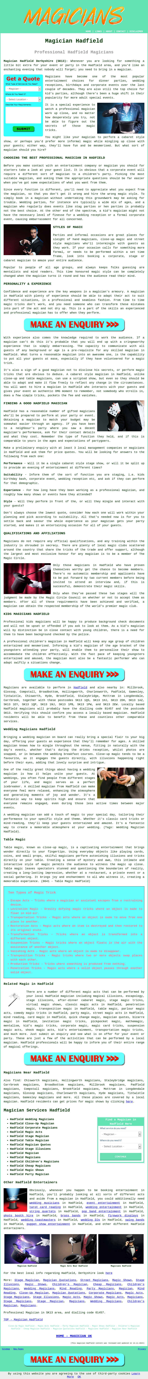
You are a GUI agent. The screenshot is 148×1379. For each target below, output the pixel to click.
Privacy (142, 1349)
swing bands (134, 1219)
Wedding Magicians (39, 1288)
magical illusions (107, 996)
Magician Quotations (59, 1280)
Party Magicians (100, 1288)
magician (120, 712)
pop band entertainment (101, 1211)
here (129, 1101)
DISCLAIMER (136, 31)
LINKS (98, 31)
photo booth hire (18, 1215)
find (16, 1080)
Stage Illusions (46, 1297)
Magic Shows (122, 1280)
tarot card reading (45, 1207)
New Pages (18, 1349)
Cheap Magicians (107, 1284)
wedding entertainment (104, 1207)
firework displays (123, 1215)
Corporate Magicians (105, 1292)
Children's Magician (69, 1284)
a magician (64, 1198)
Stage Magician (26, 1280)
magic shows (94, 1101)
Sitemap (6, 1349)
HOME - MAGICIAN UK (74, 1336)
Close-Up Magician (34, 1292)
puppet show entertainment (48, 1224)
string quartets (42, 1211)
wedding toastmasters (38, 1219)
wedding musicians (44, 1203)
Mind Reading (71, 1288)
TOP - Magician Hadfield (23, 1319)
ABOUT (109, 31)
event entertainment (103, 1203)
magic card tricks (107, 1025)
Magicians (11, 687)
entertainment (127, 1190)
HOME (88, 31)
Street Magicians (94, 1280)
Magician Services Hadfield (37, 1110)
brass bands (71, 1215)
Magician (125, 1288)
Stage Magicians (16, 1297)
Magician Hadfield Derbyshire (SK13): (36, 61)
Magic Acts (134, 1292)
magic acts (91, 991)
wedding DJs (90, 1219)
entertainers (14, 1228)
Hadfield (80, 687)
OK (79, 1376)
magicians (27, 708)
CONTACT (121, 31)
